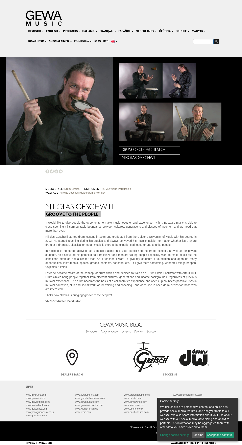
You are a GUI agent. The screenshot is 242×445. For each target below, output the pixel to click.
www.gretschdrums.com (137, 394)
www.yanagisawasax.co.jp (40, 412)
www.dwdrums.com (36, 394)
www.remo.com (83, 412)
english (53, 31)
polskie (182, 31)
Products (71, 31)
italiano (89, 31)
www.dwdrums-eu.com (87, 394)
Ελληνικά (83, 41)
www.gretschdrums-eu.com (187, 394)
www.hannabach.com (37, 405)
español (125, 31)
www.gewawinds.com (135, 401)
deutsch (36, 31)
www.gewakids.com (36, 415)
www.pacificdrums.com (136, 412)
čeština (166, 31)
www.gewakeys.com (37, 408)
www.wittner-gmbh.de (86, 408)
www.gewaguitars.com (87, 401)
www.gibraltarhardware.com (90, 398)
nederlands (146, 31)
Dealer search (72, 374)
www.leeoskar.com (134, 405)
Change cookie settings (175, 435)
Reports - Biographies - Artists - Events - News (121, 332)
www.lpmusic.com (35, 398)
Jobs (97, 41)
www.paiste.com (133, 398)
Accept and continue (220, 435)
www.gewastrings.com (38, 401)
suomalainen (60, 41)
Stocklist (170, 374)
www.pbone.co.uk (133, 408)
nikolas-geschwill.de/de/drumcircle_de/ (82, 192)
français (108, 31)
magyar (199, 31)
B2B (105, 41)
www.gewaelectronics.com (89, 405)
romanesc (37, 41)
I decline (198, 435)
